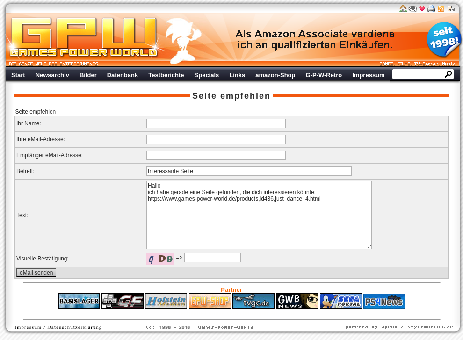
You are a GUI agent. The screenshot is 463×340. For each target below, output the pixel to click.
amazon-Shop (275, 75)
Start (18, 75)
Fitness (215, 313)
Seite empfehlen (231, 96)
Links (237, 75)
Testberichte (166, 75)
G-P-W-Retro (324, 75)
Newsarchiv (52, 75)
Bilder (88, 75)
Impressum (368, 75)
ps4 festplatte (185, 313)
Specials (207, 75)
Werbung (316, 39)
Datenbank (122, 75)
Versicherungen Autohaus (261, 313)
